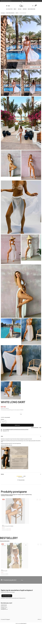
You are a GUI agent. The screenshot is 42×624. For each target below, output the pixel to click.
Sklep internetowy (21, 623)
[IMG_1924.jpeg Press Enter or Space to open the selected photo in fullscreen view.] (31, 82)
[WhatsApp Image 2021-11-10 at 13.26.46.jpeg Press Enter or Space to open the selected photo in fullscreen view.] (21, 363)
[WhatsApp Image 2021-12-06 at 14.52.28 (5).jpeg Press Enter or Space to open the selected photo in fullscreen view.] (11, 163)
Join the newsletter (7, 595)
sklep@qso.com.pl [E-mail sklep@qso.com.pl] (4, 607)
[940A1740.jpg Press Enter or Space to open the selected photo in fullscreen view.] (11, 249)
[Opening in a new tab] (6, 5)
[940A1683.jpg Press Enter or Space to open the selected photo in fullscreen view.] (31, 165)
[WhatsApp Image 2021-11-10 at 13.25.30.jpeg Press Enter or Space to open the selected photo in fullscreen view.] (21, 207)
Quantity (2, 419)
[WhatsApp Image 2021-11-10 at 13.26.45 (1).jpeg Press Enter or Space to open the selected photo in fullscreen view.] (11, 390)
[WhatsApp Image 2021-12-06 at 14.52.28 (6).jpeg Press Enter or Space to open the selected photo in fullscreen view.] (21, 291)
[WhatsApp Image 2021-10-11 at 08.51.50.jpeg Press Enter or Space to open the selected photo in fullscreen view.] (11, 328)
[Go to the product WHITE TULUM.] (14, 555)
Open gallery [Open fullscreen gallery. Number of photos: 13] (35, 67)
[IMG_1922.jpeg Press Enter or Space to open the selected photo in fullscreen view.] (21, 42)
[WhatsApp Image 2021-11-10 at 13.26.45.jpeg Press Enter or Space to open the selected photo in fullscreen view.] (31, 331)
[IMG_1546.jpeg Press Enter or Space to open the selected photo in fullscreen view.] (21, 123)
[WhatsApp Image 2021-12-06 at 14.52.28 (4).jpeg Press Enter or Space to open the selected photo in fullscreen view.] (31, 247)
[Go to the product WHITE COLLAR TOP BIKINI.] (15, 511)
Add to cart (17, 425)
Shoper (8, 619)
